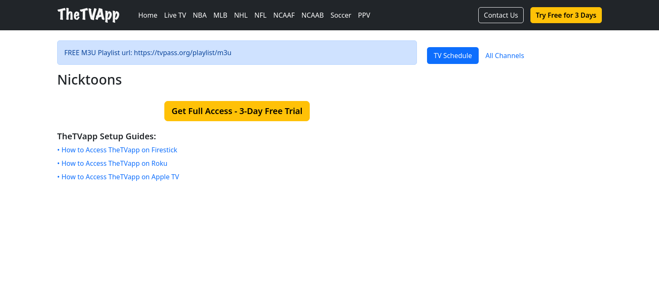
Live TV (175, 15)
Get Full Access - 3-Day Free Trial (236, 111)
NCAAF (284, 15)
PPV (364, 15)
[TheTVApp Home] (96, 15)
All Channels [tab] (504, 55)
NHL (241, 15)
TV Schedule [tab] (453, 55)
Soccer (340, 15)
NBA (200, 15)
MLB (220, 15)
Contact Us (501, 15)
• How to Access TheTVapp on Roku (112, 163)
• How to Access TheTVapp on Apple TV (118, 176)
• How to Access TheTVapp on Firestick (117, 149)
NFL (260, 15)
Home (148, 15)
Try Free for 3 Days (566, 15)
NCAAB (312, 15)
